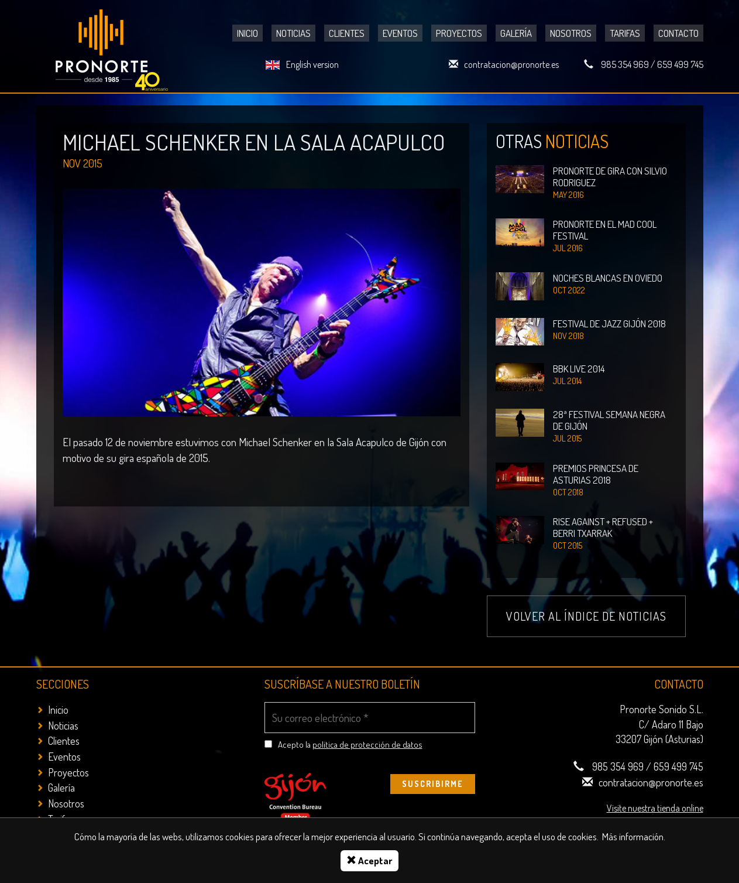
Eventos (400, 33)
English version (312, 64)
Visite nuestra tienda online (655, 807)
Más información (633, 836)
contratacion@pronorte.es (511, 64)
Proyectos (459, 33)
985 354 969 (625, 64)
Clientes (347, 33)
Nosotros (571, 33)
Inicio (247, 33)
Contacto (678, 33)
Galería (516, 33)
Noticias (293, 33)
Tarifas (625, 33)
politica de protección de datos (367, 744)
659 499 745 (680, 64)
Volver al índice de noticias (586, 616)
